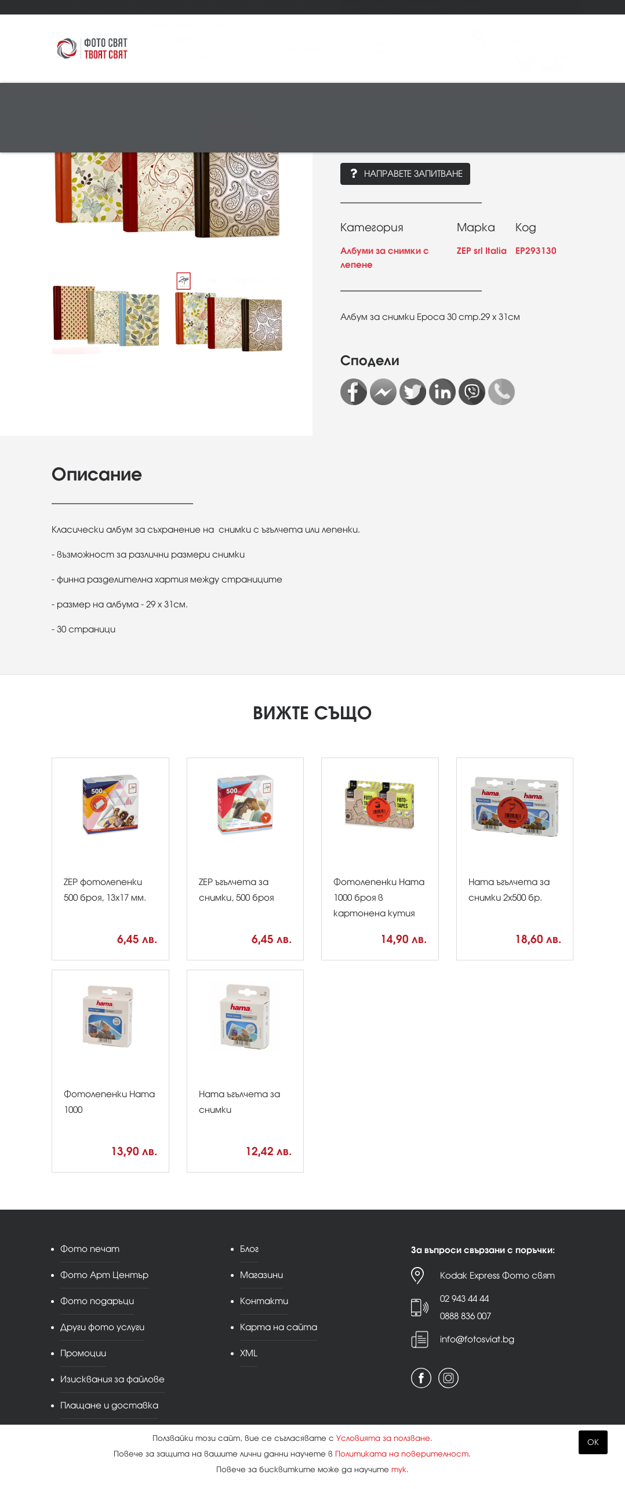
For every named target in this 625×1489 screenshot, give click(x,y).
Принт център (234, 137)
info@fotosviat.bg (477, 1339)
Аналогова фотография (110, 137)
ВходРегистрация (517, 39)
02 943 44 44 (464, 1299)
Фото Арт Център (132, 6)
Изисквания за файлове (112, 1379)
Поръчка (556, 65)
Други (185, 137)
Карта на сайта (278, 1327)
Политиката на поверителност (401, 1454)
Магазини (422, 6)
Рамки (376, 102)
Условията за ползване (383, 1438)
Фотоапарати (87, 102)
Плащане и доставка (109, 1405)
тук (398, 1469)
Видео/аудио (205, 102)
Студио (336, 102)
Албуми (417, 102)
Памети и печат (277, 102)
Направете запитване (405, 174)
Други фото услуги (275, 6)
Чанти (500, 102)
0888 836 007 (465, 1316)
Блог (382, 6)
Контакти (469, 6)
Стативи (461, 102)
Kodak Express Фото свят (497, 1275)
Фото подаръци (201, 6)
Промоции (340, 6)
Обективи (146, 102)
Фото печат (71, 6)
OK (593, 1442)
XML (248, 1353)
